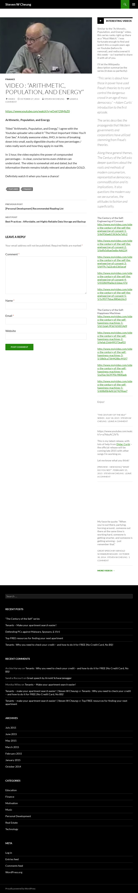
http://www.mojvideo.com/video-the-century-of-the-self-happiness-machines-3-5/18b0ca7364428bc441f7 (114, 353)
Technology (11, 829)
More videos (106, 570)
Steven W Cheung (18, 4)
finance (27, 189)
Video (11, 99)
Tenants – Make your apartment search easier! (31, 625)
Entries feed (12, 859)
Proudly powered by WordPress (20, 888)
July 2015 (10, 727)
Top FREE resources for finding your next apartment (34, 638)
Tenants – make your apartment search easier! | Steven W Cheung (41, 691)
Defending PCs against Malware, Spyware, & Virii (32, 631)
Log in (8, 852)
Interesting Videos (119, 20)
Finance (10, 79)
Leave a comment (118, 421)
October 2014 (13, 766)
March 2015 (12, 747)
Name (9, 300)
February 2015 (13, 753)
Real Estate (11, 822)
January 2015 (12, 760)
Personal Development (18, 816)
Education (11, 790)
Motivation (11, 803)
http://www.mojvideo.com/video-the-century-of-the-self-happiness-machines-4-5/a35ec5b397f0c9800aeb (114, 369)
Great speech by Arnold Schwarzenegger (49, 678)
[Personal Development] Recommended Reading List (46, 206)
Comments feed (14, 865)
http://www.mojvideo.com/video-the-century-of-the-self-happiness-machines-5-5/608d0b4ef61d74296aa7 (114, 386)
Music (8, 809)
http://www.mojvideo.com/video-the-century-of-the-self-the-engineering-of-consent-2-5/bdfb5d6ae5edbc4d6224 (114, 245)
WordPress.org (13, 872)
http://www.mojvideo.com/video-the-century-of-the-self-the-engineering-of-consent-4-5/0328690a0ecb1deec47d (114, 278)
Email (9, 315)
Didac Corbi (123, 444)
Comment (12, 254)
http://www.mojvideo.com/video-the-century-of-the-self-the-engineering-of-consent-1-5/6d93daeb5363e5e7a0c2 (114, 229)
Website (10, 330)
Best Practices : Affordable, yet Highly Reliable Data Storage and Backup (46, 219)
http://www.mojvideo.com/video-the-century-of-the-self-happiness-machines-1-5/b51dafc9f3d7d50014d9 (114, 321)
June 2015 (11, 734)
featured (13, 189)
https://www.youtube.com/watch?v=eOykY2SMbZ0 (37, 111)
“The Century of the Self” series (22, 618)
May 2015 (11, 740)
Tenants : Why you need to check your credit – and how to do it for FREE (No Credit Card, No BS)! (59, 644)
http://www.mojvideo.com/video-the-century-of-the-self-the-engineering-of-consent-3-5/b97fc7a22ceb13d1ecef (114, 261)
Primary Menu (133, 4)
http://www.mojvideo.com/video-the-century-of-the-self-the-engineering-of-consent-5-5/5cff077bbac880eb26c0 (114, 294)
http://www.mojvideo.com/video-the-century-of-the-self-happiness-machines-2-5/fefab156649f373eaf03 (114, 337)
